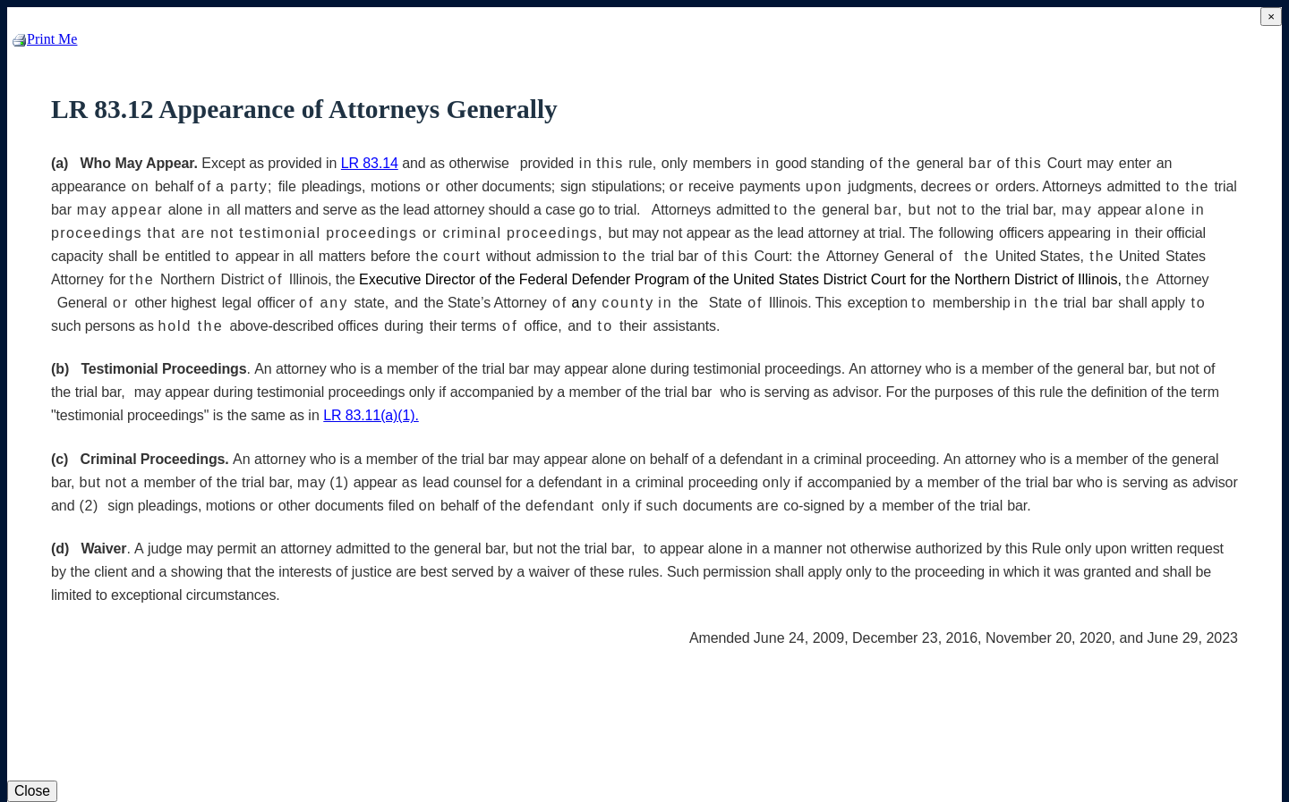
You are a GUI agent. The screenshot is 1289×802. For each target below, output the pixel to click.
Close (32, 790)
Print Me (45, 38)
